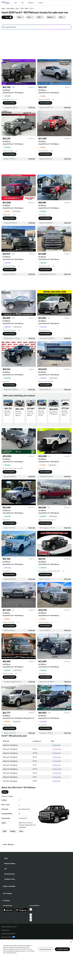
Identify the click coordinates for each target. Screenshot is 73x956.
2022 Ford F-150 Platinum (10, 761)
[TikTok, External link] (30, 909)
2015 (26, 8)
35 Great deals (56, 769)
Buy (16, 3)
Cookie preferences (46, 949)
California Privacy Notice (8, 933)
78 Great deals (56, 757)
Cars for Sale (10, 8)
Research (31, 3)
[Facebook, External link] (30, 912)
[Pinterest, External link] (30, 920)
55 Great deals (56, 765)
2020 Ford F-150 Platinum (10, 769)
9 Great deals (55, 781)
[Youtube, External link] (30, 914)
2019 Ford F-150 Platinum (10, 773)
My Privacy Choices (8, 937)
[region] (36, 947)
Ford (17, 8)
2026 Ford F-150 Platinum (10, 745)
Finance (40, 3)
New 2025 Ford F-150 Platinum (41, 413)
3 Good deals (55, 745)
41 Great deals (56, 777)
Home (3, 8)
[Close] (71, 942)
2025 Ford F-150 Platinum (10, 749)
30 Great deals (56, 749)
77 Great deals (56, 761)
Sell (22, 3)
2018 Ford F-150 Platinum (10, 777)
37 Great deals (56, 773)
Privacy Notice (5, 930)
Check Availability (9, 103)
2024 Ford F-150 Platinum (10, 753)
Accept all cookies (62, 949)
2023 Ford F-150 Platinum (10, 757)
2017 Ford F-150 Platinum (10, 781)
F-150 (21, 8)
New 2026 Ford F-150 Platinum (7, 413)
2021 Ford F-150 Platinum (10, 765)
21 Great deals (56, 753)
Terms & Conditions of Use (9, 927)
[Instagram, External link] (30, 917)
